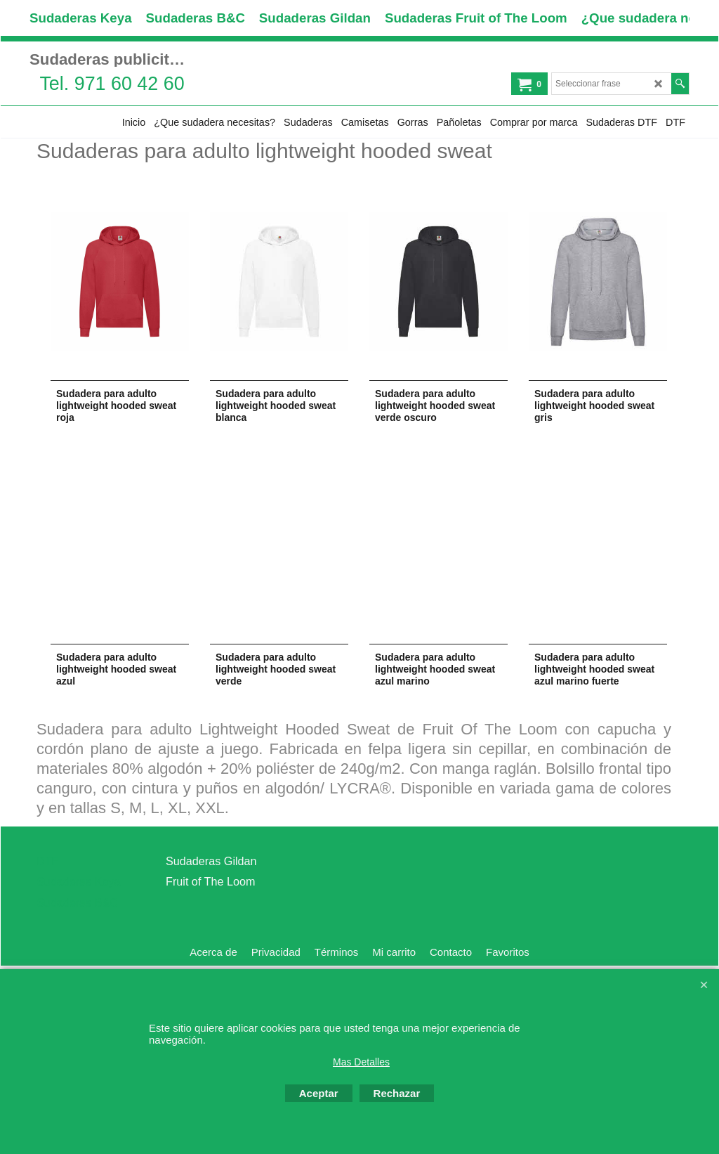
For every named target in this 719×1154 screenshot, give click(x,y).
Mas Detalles (361, 1062)
